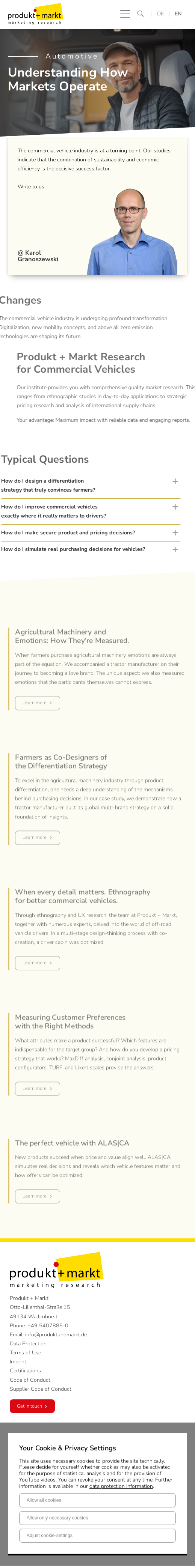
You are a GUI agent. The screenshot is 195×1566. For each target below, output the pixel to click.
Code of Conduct (30, 1380)
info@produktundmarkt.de (56, 1334)
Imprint (18, 1361)
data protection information (121, 1485)
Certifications (25, 1370)
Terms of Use (25, 1352)
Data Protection (28, 1343)
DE (160, 14)
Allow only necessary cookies (57, 1518)
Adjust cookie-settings (50, 1535)
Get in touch (29, 1406)
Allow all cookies (44, 1500)
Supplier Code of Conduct (40, 1389)
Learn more (35, 720)
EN (178, 14)
